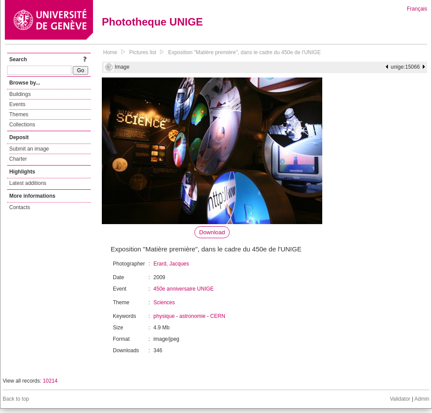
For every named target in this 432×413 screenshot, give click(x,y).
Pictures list (142, 52)
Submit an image (29, 149)
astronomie (192, 316)
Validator (400, 399)
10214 (50, 381)
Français (417, 9)
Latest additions (27, 183)
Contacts (19, 207)
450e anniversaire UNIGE (183, 289)
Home (110, 52)
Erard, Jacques (171, 264)
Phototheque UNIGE (152, 22)
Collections (22, 125)
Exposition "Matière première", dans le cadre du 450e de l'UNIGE (244, 52)
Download (212, 232)
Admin (421, 399)
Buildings (20, 94)
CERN (217, 316)
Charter (18, 159)
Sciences (164, 302)
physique (164, 316)
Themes (18, 114)
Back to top (16, 399)
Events (17, 104)
